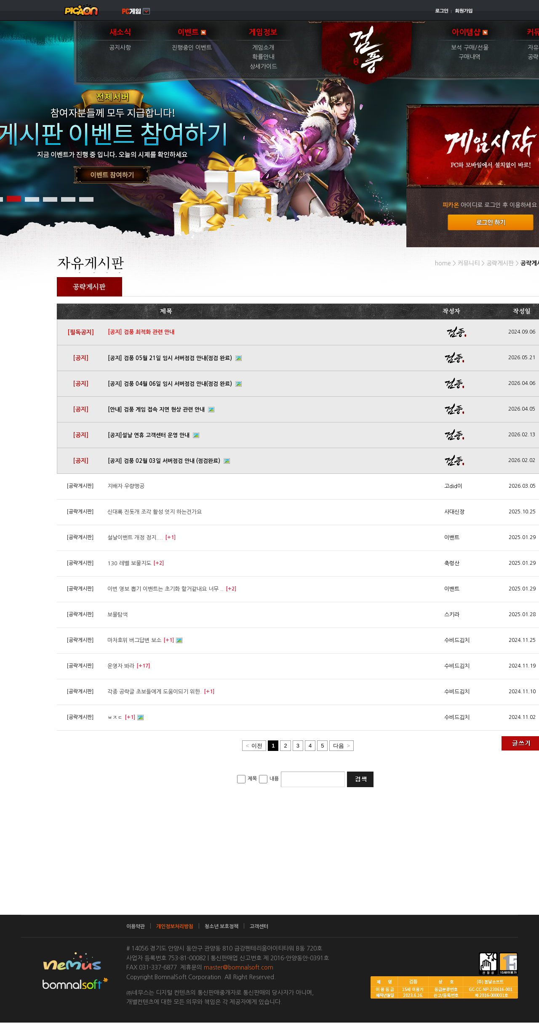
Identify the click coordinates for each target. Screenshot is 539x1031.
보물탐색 (117, 614)
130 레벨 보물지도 (129, 563)
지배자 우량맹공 (125, 486)
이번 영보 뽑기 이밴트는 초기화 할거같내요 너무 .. (165, 589)
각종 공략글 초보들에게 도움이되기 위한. (154, 691)
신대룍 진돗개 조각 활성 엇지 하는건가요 (154, 512)
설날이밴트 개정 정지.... (135, 537)
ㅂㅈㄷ (115, 717)
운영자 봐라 (120, 666)
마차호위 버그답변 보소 (134, 640)
